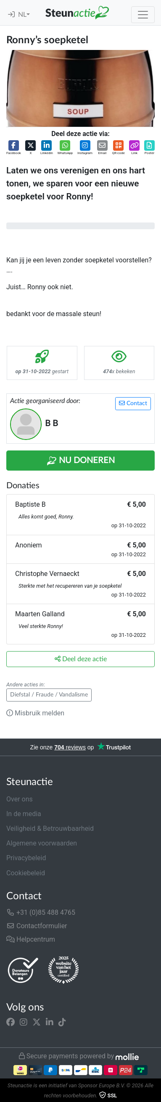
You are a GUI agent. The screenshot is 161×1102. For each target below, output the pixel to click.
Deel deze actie (81, 658)
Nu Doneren (81, 461)
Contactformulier (36, 926)
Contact (133, 403)
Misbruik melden (35, 713)
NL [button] (22, 14)
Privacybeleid (26, 858)
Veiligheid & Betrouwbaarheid (50, 828)
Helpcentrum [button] (30, 939)
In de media (23, 814)
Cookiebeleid (25, 873)
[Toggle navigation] (143, 14)
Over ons (19, 799)
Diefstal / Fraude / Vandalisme (49, 695)
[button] (13, 148)
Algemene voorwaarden (41, 843)
